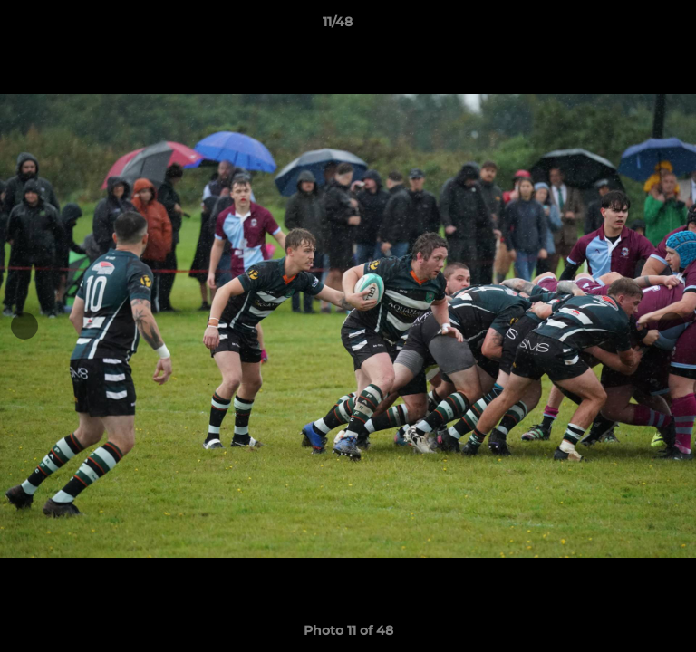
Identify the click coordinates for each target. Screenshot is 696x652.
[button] (631, 26)
